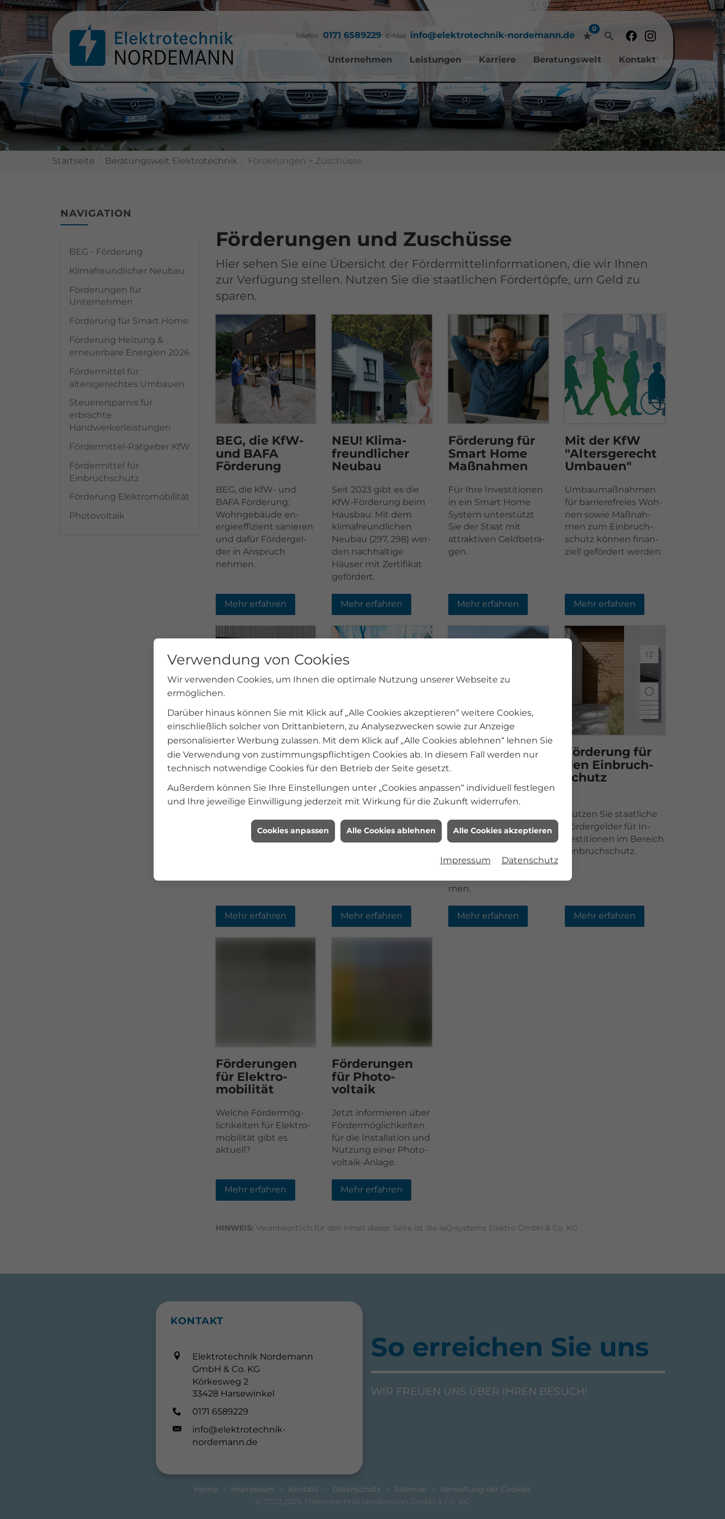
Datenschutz (530, 473)
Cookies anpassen (293, 444)
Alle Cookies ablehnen (391, 444)
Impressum (465, 473)
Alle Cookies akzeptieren (502, 444)
